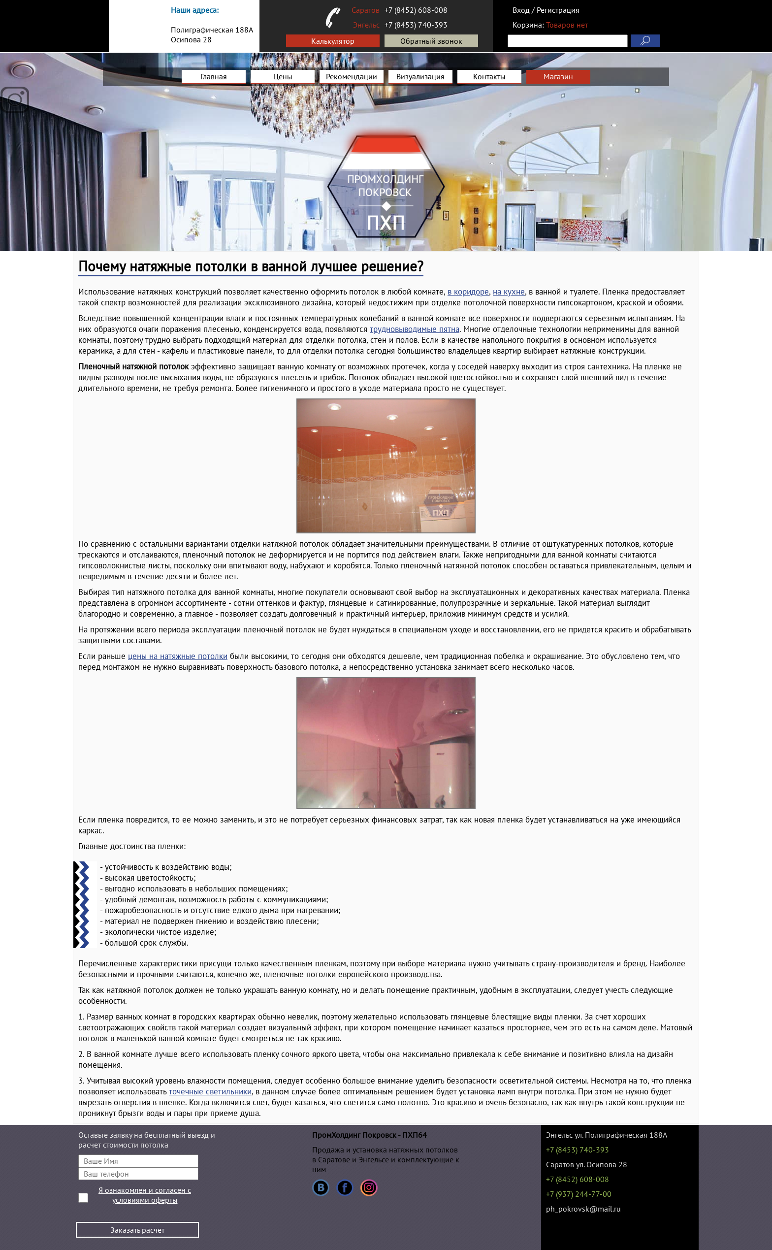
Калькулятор (332, 41)
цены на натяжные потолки (177, 656)
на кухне (509, 291)
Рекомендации (351, 76)
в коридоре (468, 291)
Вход (521, 10)
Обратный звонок (431, 41)
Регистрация (558, 10)
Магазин (558, 76)
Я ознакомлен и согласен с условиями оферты (144, 1195)
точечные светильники (210, 1091)
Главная (213, 76)
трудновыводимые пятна (414, 329)
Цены (282, 76)
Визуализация (420, 76)
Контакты (489, 76)
